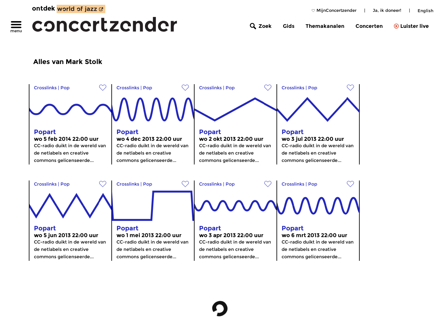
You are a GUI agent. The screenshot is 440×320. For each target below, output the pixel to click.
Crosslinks (45, 88)
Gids (288, 26)
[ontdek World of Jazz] (81, 9)
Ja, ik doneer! (387, 10)
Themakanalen (325, 26)
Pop (64, 88)
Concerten (369, 26)
